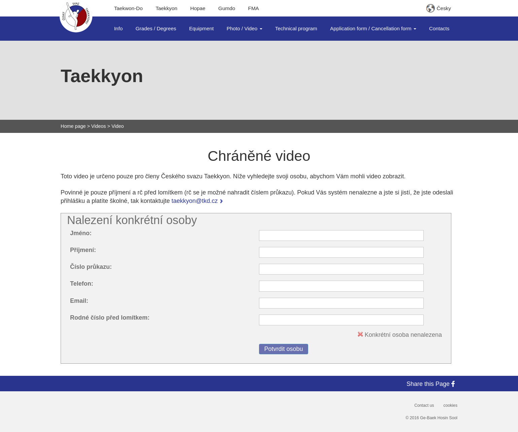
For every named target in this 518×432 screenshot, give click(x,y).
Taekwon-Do (128, 8)
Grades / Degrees (155, 28)
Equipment (201, 28)
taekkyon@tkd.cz (194, 201)
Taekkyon (166, 8)
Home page (73, 126)
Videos (98, 126)
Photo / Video (244, 28)
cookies (450, 405)
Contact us (424, 405)
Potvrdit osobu (283, 349)
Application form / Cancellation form (373, 28)
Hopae (197, 8)
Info (118, 28)
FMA (253, 8)
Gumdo (226, 8)
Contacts (439, 28)
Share (432, 384)
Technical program (296, 28)
